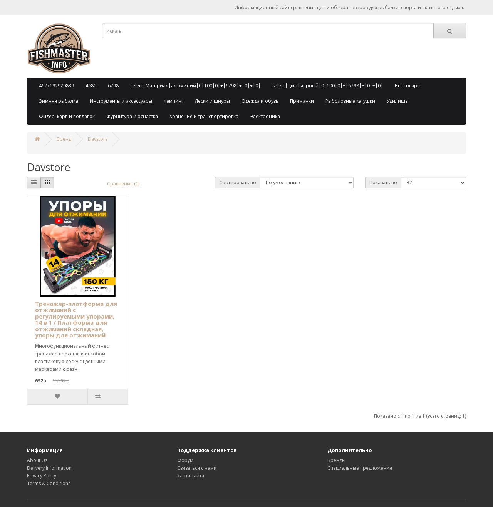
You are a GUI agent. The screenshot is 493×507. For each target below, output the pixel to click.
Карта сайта (190, 475)
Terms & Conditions (48, 483)
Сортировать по (237, 182)
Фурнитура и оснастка (132, 116)
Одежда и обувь (259, 101)
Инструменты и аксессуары (121, 101)
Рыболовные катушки (350, 101)
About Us (37, 460)
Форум (185, 460)
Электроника (265, 116)
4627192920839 (56, 85)
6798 (113, 85)
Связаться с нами (197, 468)
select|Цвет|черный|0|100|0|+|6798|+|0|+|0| (327, 85)
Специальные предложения (359, 468)
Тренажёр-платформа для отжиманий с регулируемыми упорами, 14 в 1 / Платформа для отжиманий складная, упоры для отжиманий (76, 319)
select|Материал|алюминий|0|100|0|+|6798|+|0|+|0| (195, 85)
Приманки (302, 101)
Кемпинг (173, 101)
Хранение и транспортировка (203, 116)
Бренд (64, 139)
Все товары (408, 85)
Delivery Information (49, 468)
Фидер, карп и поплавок (67, 116)
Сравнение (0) (123, 183)
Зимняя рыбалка (58, 101)
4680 (91, 85)
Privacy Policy (41, 475)
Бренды (336, 460)
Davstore (98, 139)
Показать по (383, 182)
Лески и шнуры (212, 101)
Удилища (397, 101)
